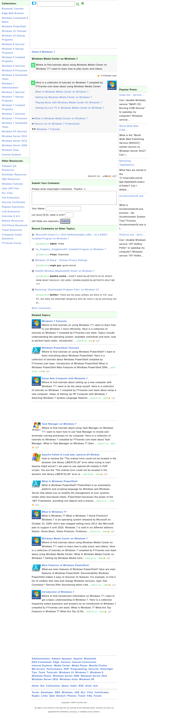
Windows (67, 695)
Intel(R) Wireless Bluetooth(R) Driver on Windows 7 (65, 274)
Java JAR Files (10, 188)
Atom (88, 688)
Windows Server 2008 (14, 145)
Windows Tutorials (12, 184)
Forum (98, 698)
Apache (78, 661)
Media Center (62, 668)
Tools (42, 675)
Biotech (61, 698)
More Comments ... (43, 311)
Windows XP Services (14, 131)
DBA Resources (11, 179)
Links (44, 698)
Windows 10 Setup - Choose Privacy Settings (61, 263)
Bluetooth (90, 661)
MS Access (38, 672)
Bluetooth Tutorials (13, 8)
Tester (35, 695)
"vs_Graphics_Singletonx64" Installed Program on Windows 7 (70, 252)
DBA (57, 695)
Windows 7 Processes (14, 118)
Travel (82, 698)
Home (35, 52)
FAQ (89, 698)
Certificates (102, 695)
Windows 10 (66, 675)
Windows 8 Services (13, 66)
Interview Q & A (11, 216)
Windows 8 (96, 675)
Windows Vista (10, 150)
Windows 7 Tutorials (48, 129)
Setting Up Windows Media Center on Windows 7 (63, 97)
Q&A (52, 698)
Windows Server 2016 (14, 136)
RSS (81, 688)
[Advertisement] (15, 289)
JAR (76, 695)
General (65, 665)
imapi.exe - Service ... (132, 95)
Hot (42, 688)
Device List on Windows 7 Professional (56, 124)
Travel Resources (12, 230)
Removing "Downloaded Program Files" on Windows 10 (67, 292)
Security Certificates (13, 202)
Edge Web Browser (13, 13)
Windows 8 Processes (14, 70)
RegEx (36, 698)
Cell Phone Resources (15, 225)
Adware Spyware (61, 661)
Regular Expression (13, 207)
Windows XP (86, 682)
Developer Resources (14, 174)
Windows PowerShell (14, 26)
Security (93, 672)
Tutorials (52, 675)
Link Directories (11, 211)
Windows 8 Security (13, 44)
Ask (95, 688)
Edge (56, 665)
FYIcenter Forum (11, 243)
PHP (66, 672)
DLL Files (7, 193)
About (65, 688)
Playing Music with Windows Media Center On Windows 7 (68, 102)
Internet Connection (84, 665)
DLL (83, 695)
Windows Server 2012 (14, 141)
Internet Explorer (11, 154)
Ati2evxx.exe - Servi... (132, 234)
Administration (41, 661)
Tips (34, 675)
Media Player (80, 668)
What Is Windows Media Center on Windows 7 (62, 92)
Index (73, 688)
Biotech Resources (13, 221)
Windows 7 (48, 52)
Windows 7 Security (13, 92)
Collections (53, 688)
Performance (54, 672)
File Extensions (11, 197)
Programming (78, 672)
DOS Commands (42, 665)
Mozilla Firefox (98, 668)
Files (90, 695)
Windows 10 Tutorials (14, 31)
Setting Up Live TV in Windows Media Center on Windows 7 (69, 108)
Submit (65, 224)
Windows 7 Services (13, 114)
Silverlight (106, 672)
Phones (72, 698)
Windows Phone (41, 679)
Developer (47, 695)
